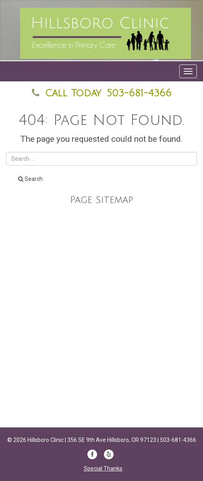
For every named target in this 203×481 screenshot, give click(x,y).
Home (101, 284)
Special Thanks (103, 468)
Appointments (101, 334)
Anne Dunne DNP (101, 317)
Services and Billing (101, 251)
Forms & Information (101, 351)
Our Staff (101, 217)
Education (101, 234)
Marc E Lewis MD (101, 301)
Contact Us (102, 267)
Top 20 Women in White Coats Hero (101, 367)
